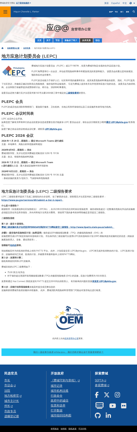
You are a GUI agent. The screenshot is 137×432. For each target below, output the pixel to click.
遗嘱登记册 (11, 416)
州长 (7, 406)
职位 (98, 40)
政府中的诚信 (59, 400)
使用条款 (55, 429)
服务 (110, 12)
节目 (116, 12)
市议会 (8, 385)
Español (115, 3)
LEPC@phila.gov (53, 129)
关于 (48, 40)
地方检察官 (11, 395)
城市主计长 (11, 401)
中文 (125, 3)
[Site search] (134, 11)
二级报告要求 (72, 92)
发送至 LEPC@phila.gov (104, 281)
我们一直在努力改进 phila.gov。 (68, 352)
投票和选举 (58, 405)
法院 (7, 390)
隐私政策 (72, 429)
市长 (7, 380)
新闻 (127, 12)
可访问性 (82, 429)
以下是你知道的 (23, 3)
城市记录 (56, 385)
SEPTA (99, 380)
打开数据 (56, 410)
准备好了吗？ (70, 40)
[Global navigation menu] (5, 11)
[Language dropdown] (132, 3)
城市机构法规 (59, 390)
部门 (121, 12)
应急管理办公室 (13, 48)
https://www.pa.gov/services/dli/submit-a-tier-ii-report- (32, 200)
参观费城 (101, 385)
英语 (106, 3)
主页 (39, 40)
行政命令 (56, 395)
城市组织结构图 (61, 415)
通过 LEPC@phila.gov (117, 122)
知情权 (64, 429)
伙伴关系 (86, 40)
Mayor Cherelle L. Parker (26, 11)
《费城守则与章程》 (64, 380)
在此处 (13, 245)
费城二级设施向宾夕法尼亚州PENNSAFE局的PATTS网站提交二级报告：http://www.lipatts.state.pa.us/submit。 (57, 227)
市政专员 (10, 411)
